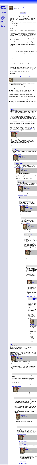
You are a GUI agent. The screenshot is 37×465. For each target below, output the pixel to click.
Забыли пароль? (3, 24)
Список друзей (3, 17)
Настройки (2, 16)
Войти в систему (3, 6)
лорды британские (32, 128)
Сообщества (2, 21)
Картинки (2, 18)
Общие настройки (3, 12)
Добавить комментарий (27, 76)
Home (1, 7)
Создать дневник (3, 8)
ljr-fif (1, 14)
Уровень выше (12, 107)
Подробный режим (4, 9)
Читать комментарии (18, 76)
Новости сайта (3, 11)
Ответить (10, 107)
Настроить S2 (3, 22)
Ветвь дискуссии (16, 107)
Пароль (2, 19)
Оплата (2, 13)
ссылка (19, 79)
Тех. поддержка (3, 26)
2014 (14, 8)
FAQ (1, 25)
